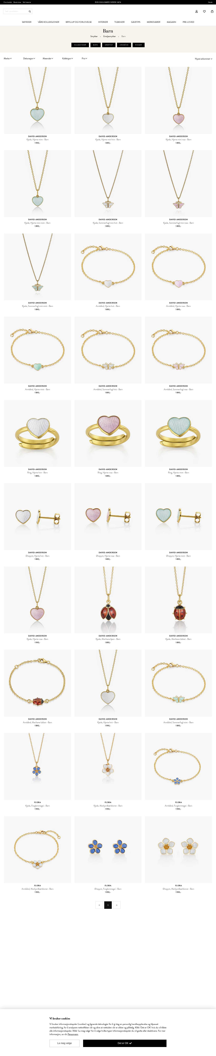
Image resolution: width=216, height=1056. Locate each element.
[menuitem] (27, 22)
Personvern (73, 1034)
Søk (30, 11)
